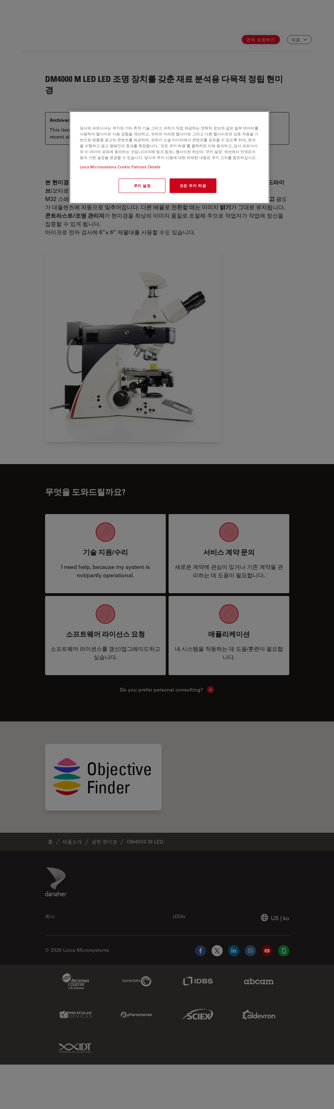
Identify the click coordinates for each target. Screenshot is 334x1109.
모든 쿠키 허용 (193, 185)
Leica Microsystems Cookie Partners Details (120, 166)
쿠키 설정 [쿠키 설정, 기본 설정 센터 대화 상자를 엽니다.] (142, 185)
